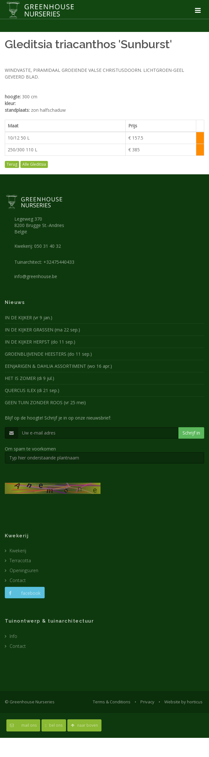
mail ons (23, 725)
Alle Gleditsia (34, 164)
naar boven (84, 725)
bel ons (54, 725)
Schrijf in (191, 433)
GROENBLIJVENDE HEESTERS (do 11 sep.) (48, 354)
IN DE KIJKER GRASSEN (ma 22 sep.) (42, 330)
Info (13, 636)
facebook (25, 593)
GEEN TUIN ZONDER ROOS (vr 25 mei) (45, 402)
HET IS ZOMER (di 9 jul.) (29, 378)
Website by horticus (183, 702)
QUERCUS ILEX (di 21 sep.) (32, 390)
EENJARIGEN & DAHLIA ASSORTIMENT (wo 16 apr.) (58, 366)
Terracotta (20, 560)
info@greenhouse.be (35, 276)
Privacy (147, 702)
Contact (18, 580)
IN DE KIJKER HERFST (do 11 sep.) (40, 342)
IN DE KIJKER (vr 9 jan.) (28, 317)
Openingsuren (24, 570)
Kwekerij (18, 551)
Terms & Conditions (112, 702)
